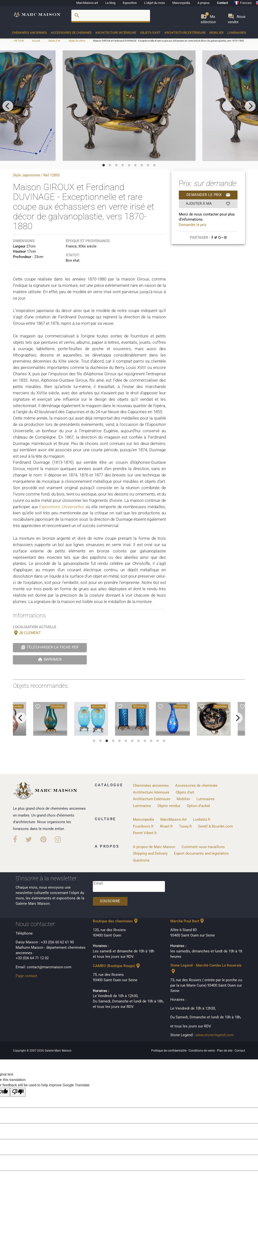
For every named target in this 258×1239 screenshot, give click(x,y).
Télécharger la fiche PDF (50, 647)
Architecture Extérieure (185, 32)
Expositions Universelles (61, 506)
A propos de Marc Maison (154, 847)
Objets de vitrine (77, 40)
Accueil (36, 40)
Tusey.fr (185, 826)
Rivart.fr (166, 826)
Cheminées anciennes (29, 32)
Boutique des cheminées (116, 921)
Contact (222, 3)
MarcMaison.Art (173, 820)
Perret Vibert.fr (145, 833)
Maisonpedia (181, 3)
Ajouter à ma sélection (208, 203)
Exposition (130, 3)
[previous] (7, 106)
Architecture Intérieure (115, 32)
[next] (250, 106)
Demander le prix (208, 195)
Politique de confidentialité (169, 1050)
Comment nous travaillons (203, 847)
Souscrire (110, 901)
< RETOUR (18, 40)
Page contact (26, 976)
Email (98, 883)
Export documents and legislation (201, 853)
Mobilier (216, 32)
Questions (141, 860)
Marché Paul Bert (187, 921)
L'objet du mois (154, 3)
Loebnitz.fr (201, 820)
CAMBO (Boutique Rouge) (117, 966)
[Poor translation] (18, 1092)
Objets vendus (168, 806)
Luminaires (236, 32)
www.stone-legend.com (214, 1035)
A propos (203, 3)
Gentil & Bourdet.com (215, 826)
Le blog (110, 3)
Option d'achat (198, 806)
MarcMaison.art (87, 3)
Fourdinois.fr (143, 826)
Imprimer (50, 659)
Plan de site (225, 1050)
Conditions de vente (202, 1050)
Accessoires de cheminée (71, 32)
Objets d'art (150, 32)
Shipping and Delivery (150, 853)
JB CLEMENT (27, 633)
